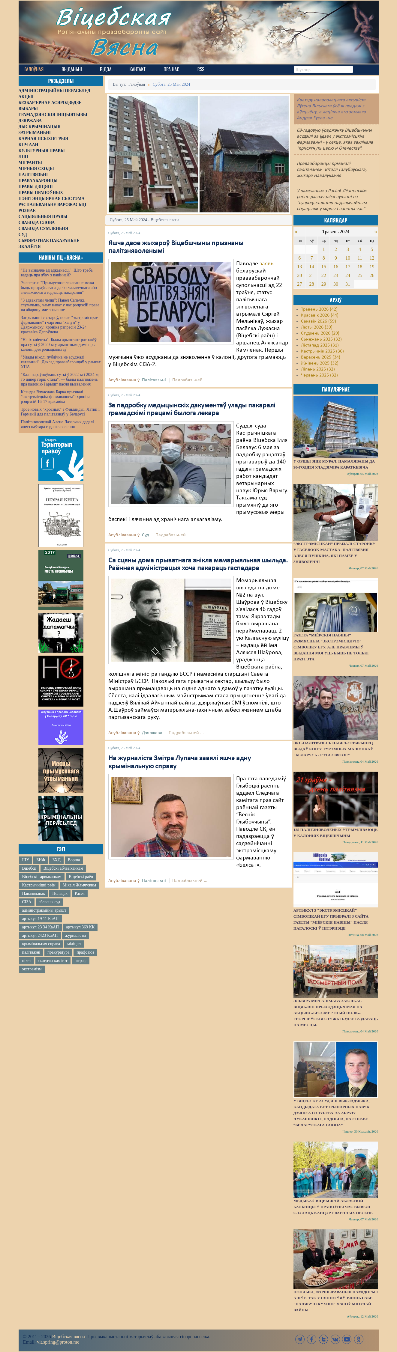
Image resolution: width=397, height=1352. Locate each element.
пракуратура (58, 952)
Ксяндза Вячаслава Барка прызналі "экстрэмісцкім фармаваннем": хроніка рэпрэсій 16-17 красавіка (55, 397)
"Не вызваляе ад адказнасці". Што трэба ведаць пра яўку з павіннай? (57, 272)
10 (347, 258)
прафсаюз (85, 952)
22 (323, 275)
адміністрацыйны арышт (44, 910)
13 (299, 266)
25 (359, 275)
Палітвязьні (154, 380)
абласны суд (49, 902)
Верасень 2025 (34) (320, 357)
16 (335, 266)
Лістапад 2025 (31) (320, 345)
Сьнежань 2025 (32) (321, 339)
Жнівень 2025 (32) (319, 363)
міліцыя (74, 944)
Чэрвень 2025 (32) (319, 375)
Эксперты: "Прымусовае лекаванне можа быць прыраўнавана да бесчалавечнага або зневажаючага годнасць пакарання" (59, 288)
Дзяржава (152, 733)
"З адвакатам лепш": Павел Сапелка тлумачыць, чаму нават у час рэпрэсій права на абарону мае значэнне (60, 305)
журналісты (75, 935)
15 (323, 266)
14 (311, 266)
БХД (56, 860)
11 (360, 258)
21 (311, 275)
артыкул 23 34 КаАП (40, 927)
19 (372, 266)
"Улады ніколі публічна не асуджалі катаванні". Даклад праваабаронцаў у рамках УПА (61, 362)
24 (347, 275)
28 (311, 284)
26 (372, 275)
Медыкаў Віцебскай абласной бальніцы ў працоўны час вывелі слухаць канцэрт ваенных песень (333, 1207)
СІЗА (27, 902)
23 (335, 275)
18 (359, 266)
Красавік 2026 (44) (319, 315)
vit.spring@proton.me (58, 1342)
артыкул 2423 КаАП (40, 935)
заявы (267, 264)
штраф (80, 960)
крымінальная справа (41, 944)
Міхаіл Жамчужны (79, 885)
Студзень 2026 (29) (320, 333)
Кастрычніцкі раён (39, 885)
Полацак (60, 893)
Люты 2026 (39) (316, 327)
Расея (80, 893)
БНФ (40, 860)
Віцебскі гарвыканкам (42, 876)
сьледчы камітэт (53, 960)
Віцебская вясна (68, 1336)
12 (372, 258)
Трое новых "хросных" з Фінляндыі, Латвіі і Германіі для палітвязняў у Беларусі (60, 411)
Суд (145, 535)
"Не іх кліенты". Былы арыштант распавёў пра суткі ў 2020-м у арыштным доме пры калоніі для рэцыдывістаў (59, 345)
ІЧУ (25, 860)
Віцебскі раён (81, 876)
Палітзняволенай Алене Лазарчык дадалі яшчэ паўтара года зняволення (57, 424)
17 (347, 266)
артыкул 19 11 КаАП (40, 918)
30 (335, 284)
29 (323, 284)
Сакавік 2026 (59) (318, 321)
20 (299, 275)
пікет (26, 960)
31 (347, 284)
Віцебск (29, 868)
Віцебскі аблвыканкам (63, 868)
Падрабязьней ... (189, 380)
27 (299, 284)
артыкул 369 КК (80, 927)
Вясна (123, 46)
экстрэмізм (32, 969)
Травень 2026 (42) (319, 309)
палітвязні (31, 952)
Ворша (74, 860)
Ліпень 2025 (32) (318, 369)
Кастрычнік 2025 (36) (322, 351)
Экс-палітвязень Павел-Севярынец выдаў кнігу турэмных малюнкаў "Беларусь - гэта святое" (333, 749)
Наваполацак (33, 893)
